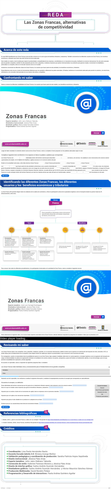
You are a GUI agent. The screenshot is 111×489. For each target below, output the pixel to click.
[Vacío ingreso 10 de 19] (13, 166)
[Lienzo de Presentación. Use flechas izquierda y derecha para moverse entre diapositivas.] (55, 117)
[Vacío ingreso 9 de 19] (6, 166)
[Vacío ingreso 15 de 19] (73, 168)
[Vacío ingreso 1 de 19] (17, 158)
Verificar (6, 407)
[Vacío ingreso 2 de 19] (23, 158)
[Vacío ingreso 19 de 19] (86, 172)
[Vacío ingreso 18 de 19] (80, 172)
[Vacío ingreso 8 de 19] (92, 163)
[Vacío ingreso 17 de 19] (74, 172)
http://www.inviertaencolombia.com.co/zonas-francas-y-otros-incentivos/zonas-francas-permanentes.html (65, 422)
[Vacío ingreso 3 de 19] (58, 158)
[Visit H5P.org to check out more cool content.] (109, 488)
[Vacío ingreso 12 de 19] (79, 166)
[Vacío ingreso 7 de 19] (78, 163)
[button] (109, 367)
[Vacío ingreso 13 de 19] (90, 166)
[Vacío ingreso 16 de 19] (88, 170)
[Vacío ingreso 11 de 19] (60, 166)
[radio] (55, 370)
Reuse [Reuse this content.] (3, 488)
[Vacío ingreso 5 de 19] (42, 163)
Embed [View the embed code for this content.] (9, 488)
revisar (6, 175)
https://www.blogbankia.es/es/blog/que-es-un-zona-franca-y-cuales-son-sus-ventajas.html (70, 419)
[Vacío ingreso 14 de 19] (57, 168)
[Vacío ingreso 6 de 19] (63, 163)
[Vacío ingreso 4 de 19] (64, 158)
